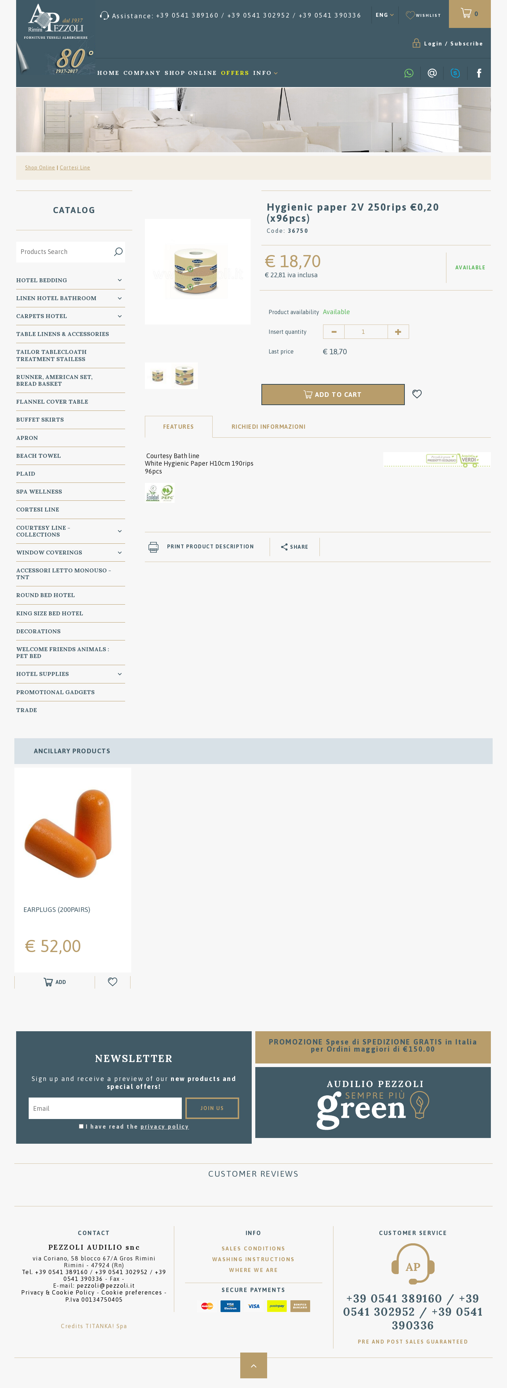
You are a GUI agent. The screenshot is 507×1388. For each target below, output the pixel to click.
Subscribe (416, 43)
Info (262, 73)
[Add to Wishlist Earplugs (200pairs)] (113, 992)
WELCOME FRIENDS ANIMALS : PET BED (62, 653)
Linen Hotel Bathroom (56, 298)
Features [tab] (178, 427)
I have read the (137, 1136)
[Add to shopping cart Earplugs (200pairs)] (54, 992)
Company (142, 73)
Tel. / (94, 1285)
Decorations (38, 631)
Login (383, 43)
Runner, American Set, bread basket (54, 381)
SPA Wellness (39, 491)
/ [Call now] (413, 1322)
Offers (235, 73)
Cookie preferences (131, 1302)
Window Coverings (49, 552)
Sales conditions (254, 1258)
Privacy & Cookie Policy (58, 1302)
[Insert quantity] (366, 332)
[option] (198, 271)
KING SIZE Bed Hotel (49, 613)
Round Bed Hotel (45, 595)
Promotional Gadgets (55, 692)
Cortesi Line (75, 168)
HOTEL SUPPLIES (42, 674)
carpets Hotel (41, 316)
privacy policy (165, 1136)
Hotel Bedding (41, 280)
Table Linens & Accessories (62, 334)
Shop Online (191, 73)
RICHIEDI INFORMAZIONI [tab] (269, 427)
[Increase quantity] (398, 332)
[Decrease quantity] (334, 332)
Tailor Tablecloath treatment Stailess (51, 356)
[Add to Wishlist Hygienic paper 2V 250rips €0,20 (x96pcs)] (417, 394)
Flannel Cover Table (52, 401)
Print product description (210, 547)
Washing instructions (253, 1269)
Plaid (25, 473)
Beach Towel (38, 456)
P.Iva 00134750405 (94, 1309)
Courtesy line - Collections (43, 531)
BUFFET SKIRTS (40, 420)
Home (108, 73)
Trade (26, 710)
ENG (382, 15)
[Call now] (230, 16)
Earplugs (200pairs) (56, 919)
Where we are (253, 1280)
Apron (27, 438)
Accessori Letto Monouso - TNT (63, 574)
